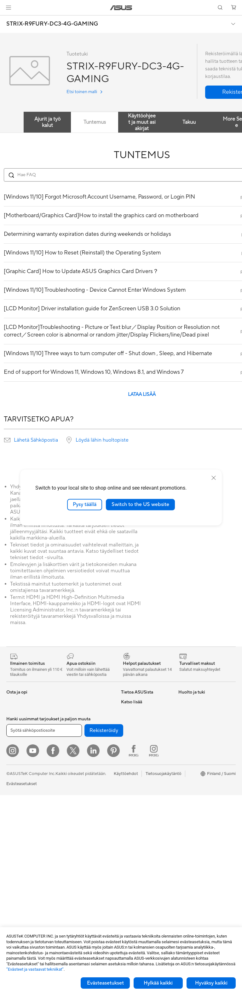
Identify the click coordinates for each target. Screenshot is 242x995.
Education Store (193, 749)
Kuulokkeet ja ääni (79, 830)
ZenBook (186, 786)
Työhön (13, 749)
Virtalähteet (17, 901)
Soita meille (131, 805)
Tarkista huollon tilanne (142, 862)
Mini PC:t (14, 835)
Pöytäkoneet (18, 816)
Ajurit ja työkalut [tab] (47, 122)
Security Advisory (137, 843)
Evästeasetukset (105, 983)
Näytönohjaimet (21, 873)
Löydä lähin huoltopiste (102, 440)
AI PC (183, 730)
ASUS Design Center (197, 758)
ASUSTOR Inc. (134, 739)
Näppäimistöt (75, 811)
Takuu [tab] (189, 122)
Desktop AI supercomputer (87, 782)
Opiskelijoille (18, 768)
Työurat (128, 711)
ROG (183, 768)
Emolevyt (15, 864)
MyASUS (129, 853)
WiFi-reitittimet (76, 763)
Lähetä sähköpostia (139, 796)
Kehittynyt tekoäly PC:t (200, 739)
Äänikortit (71, 711)
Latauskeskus (133, 824)
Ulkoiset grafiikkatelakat (85, 701)
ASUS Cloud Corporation (145, 758)
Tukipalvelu (131, 786)
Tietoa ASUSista (136, 701)
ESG (125, 720)
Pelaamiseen (17, 740)
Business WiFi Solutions (84, 792)
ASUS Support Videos (141, 834)
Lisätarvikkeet (19, 778)
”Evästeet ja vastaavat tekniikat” (35, 969)
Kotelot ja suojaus (78, 858)
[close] (213, 477)
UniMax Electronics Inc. (143, 768)
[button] (8, 7)
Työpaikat (130, 749)
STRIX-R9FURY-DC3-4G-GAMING (52, 24)
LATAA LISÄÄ (142, 394)
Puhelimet (15, 711)
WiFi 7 (68, 745)
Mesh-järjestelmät (79, 773)
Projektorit (16, 844)
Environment (190, 711)
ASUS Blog (188, 796)
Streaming (72, 840)
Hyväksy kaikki (211, 983)
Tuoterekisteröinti (137, 815)
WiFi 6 (68, 754)
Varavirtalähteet (77, 892)
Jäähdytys (16, 892)
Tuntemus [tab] (95, 122)
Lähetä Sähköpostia (36, 440)
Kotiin (11, 730)
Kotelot (13, 882)
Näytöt (13, 797)
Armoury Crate (192, 805)
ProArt (184, 777)
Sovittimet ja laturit (80, 868)
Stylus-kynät (74, 901)
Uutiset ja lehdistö (138, 730)
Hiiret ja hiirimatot (79, 821)
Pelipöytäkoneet (21, 825)
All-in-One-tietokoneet (27, 806)
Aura (182, 815)
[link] (121, 7)
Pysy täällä (84, 504)
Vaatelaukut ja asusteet (83, 849)
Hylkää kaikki (158, 983)
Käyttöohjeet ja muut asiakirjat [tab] (142, 122)
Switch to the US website (140, 504)
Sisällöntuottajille (22, 759)
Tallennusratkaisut (78, 720)
